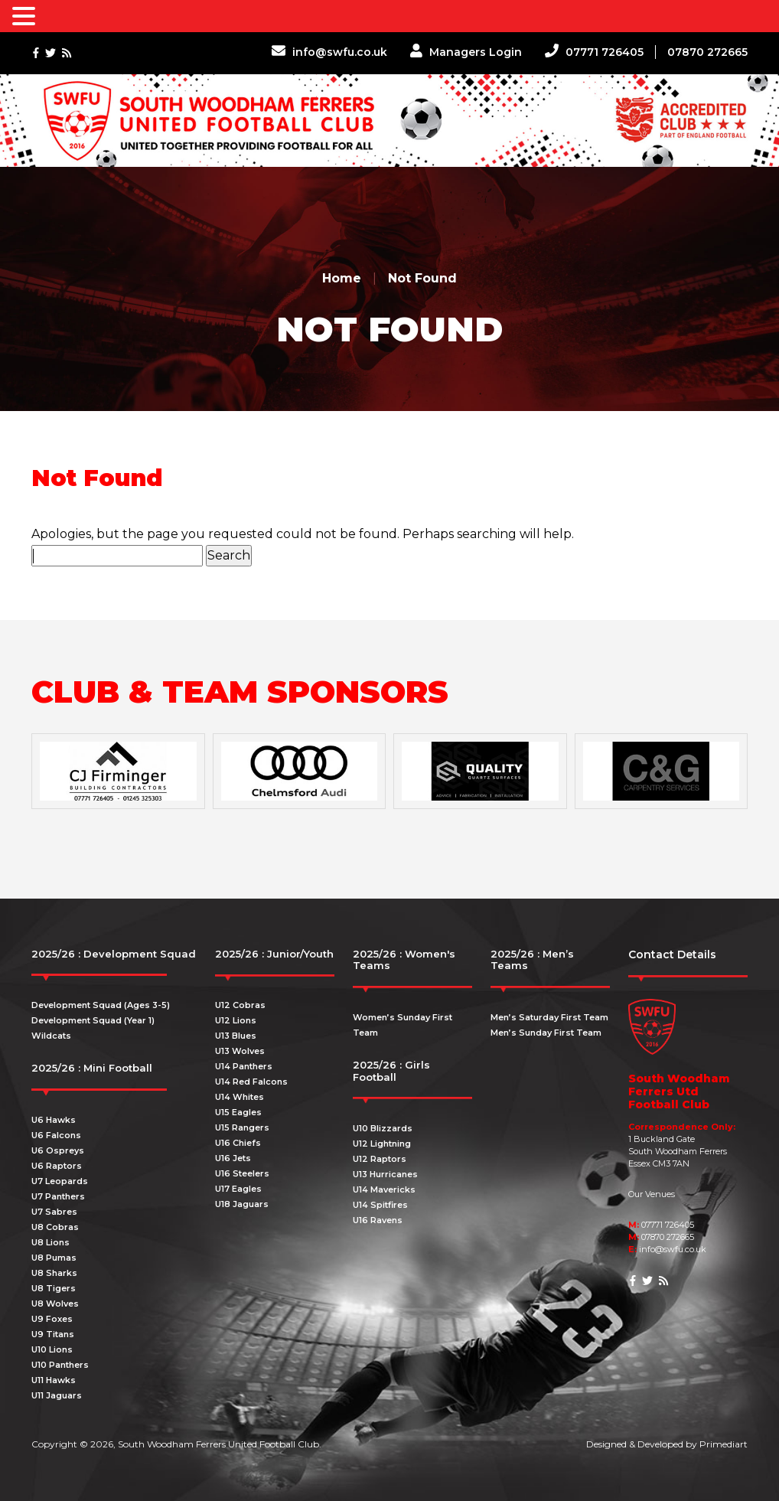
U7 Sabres (54, 1211)
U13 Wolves (240, 1051)
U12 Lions (235, 1020)
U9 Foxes (52, 1318)
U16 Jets (233, 1158)
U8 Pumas (54, 1257)
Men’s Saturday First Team (549, 1017)
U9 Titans (52, 1334)
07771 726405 (594, 52)
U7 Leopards (59, 1181)
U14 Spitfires (380, 1204)
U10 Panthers (60, 1364)
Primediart (723, 1444)
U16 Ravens (378, 1220)
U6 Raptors (56, 1165)
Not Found (422, 278)
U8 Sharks (54, 1273)
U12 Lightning (382, 1143)
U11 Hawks (53, 1380)
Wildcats (51, 1035)
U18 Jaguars (242, 1204)
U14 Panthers (243, 1066)
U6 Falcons (56, 1135)
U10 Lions (52, 1349)
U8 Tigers (53, 1288)
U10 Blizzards (382, 1128)
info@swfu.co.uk (329, 52)
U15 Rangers (242, 1127)
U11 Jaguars (56, 1395)
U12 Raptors (379, 1158)
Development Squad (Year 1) (93, 1020)
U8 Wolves (55, 1303)
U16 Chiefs (238, 1142)
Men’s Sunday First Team (546, 1032)
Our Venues (651, 1194)
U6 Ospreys (57, 1150)
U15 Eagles (238, 1112)
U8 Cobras (55, 1227)
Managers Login (466, 52)
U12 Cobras (240, 1005)
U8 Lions (50, 1242)
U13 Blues (235, 1035)
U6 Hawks (53, 1119)
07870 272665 (707, 52)
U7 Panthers (58, 1196)
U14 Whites (239, 1096)
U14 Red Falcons (251, 1081)
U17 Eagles (238, 1188)
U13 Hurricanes (385, 1174)
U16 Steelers (242, 1173)
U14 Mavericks (384, 1189)
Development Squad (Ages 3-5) (100, 1005)
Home (341, 278)
